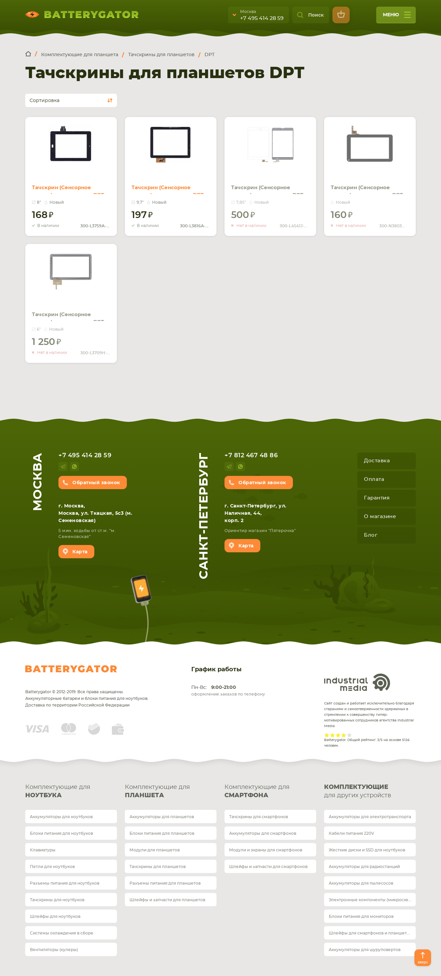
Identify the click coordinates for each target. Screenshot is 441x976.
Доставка (377, 460)
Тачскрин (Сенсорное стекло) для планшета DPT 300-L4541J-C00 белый (270, 182)
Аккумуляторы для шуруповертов (364, 950)
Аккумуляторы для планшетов (162, 817)
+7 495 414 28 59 (262, 18)
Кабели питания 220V (351, 833)
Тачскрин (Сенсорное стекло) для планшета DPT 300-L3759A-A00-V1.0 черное (71, 186)
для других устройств (370, 791)
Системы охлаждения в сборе (61, 933)
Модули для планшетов (155, 850)
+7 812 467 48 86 (251, 456)
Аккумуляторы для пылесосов (361, 883)
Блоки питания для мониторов (361, 917)
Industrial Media (357, 682)
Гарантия (377, 497)
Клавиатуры (42, 850)
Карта (80, 552)
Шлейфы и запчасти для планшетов (167, 900)
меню (397, 17)
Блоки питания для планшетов (162, 833)
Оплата (374, 479)
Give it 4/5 (344, 734)
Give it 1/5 (327, 734)
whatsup (74, 466)
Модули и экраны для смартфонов (265, 850)
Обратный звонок (96, 483)
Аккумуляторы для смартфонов (262, 833)
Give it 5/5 (349, 734)
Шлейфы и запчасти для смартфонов (268, 867)
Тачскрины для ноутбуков (57, 900)
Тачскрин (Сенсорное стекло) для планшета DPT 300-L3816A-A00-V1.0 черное (171, 186)
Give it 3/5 (338, 734)
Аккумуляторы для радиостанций (364, 867)
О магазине (380, 516)
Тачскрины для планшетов (158, 867)
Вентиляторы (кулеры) (54, 950)
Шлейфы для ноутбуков (55, 917)
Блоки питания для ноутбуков (61, 833)
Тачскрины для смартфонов (258, 817)
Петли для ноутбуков (52, 867)
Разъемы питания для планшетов (165, 883)
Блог (370, 535)
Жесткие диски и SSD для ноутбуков (367, 850)
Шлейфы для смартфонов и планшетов (370, 933)
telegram (63, 466)
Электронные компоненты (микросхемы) (372, 900)
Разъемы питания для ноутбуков (64, 883)
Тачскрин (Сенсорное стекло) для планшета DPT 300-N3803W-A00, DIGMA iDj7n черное (370, 186)
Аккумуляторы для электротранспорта (370, 817)
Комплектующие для (71, 792)
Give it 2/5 (332, 734)
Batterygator (71, 669)
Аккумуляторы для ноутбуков (61, 817)
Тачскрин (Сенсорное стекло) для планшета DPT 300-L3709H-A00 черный (71, 309)
